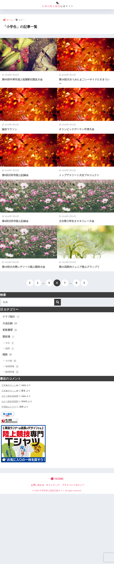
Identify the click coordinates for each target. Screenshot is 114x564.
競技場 (9, 337)
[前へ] (29, 282)
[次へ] (84, 282)
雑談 (7, 354)
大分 (9, 343)
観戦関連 (12, 372)
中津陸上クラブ (8, 407)
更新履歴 (10, 330)
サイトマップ (52, 485)
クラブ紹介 (11, 317)
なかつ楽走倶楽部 (9, 396)
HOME (57, 478)
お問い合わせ (37, 485)
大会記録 (10, 323)
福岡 (9, 348)
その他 (11, 361)
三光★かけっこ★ (9, 385)
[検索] (57, 302)
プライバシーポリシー (73, 485)
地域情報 (12, 366)
